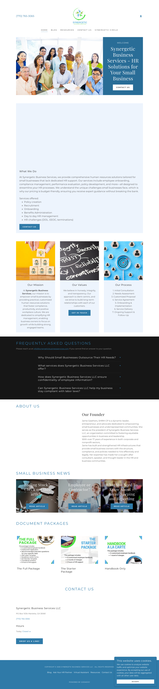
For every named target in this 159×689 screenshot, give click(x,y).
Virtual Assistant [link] (81, 672)
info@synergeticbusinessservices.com (51, 349)
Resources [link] (67, 30)
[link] (79, 16)
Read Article (37, 506)
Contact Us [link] (85, 30)
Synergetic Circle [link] (106, 30)
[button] (141, 16)
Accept (136, 682)
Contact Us (123, 87)
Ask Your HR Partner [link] (62, 672)
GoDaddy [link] (85, 682)
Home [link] (44, 30)
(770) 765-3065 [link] (25, 16)
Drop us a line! (29, 641)
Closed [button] (25, 631)
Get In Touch (79, 313)
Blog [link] (54, 30)
